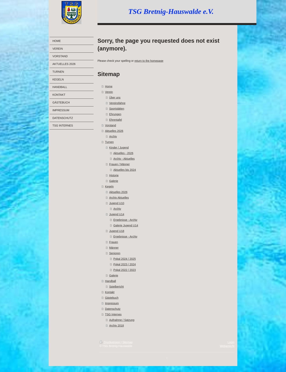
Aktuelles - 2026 (123, 153)
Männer (114, 247)
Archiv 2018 (116, 325)
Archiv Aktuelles (119, 197)
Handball (110, 281)
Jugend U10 (116, 203)
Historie (114, 175)
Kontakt (109, 292)
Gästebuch (112, 297)
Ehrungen (115, 114)
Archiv (113, 136)
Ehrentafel (115, 119)
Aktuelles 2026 (114, 130)
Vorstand (110, 125)
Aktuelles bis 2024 (124, 169)
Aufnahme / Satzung (121, 320)
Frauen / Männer (119, 164)
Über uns (115, 97)
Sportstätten (116, 108)
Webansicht (227, 346)
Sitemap (127, 342)
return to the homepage (148, 60)
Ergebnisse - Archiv (125, 219)
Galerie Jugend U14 (125, 225)
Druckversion (110, 342)
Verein (109, 92)
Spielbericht (116, 286)
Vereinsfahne (117, 103)
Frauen (113, 242)
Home (108, 86)
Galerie (113, 181)
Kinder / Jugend (119, 147)
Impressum (112, 303)
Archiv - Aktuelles (124, 158)
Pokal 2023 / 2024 (124, 264)
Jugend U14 (116, 214)
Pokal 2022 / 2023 (124, 270)
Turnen (109, 142)
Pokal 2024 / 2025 (124, 258)
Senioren (114, 253)
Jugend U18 (116, 231)
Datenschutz (113, 308)
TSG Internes (113, 314)
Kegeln (109, 186)
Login (231, 342)
